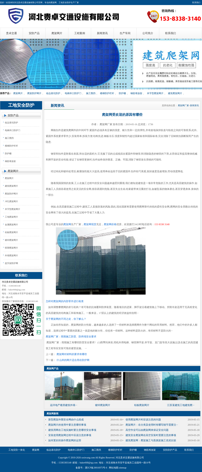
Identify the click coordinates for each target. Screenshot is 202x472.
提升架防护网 (11, 263)
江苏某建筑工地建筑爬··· (180, 405)
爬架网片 (18, 93)
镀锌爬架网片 (11, 240)
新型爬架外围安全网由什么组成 (66, 419)
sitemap (122, 467)
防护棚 (122, 93)
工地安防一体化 (16, 450)
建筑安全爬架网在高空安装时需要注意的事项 (151, 435)
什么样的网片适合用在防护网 (73, 360)
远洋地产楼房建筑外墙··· (63, 405)
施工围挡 (90, 93)
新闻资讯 (194, 105)
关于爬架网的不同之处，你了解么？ (66, 319)
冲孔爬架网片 (11, 201)
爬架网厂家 (183, 105)
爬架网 (67, 224)
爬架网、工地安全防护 (60, 2)
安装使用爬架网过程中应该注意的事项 (69, 435)
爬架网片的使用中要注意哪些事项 (67, 424)
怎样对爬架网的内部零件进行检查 (65, 301)
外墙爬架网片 (11, 255)
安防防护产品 (170, 450)
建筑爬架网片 (175, 93)
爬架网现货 (90, 224)
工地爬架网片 (11, 217)
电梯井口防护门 (73, 93)
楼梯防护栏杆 (107, 93)
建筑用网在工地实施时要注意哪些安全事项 (72, 430)
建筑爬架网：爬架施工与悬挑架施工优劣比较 (151, 440)
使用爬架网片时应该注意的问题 (143, 419)
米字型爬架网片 (155, 93)
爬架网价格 (110, 224)
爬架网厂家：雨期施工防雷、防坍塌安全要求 (71, 336)
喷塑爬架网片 (11, 248)
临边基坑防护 (53, 93)
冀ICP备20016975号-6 (96, 467)
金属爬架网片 (11, 224)
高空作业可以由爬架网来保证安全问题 (147, 430)
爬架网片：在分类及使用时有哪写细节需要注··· (152, 424)
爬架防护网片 (34, 93)
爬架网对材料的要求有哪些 (72, 354)
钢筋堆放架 (136, 93)
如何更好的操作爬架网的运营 (64, 440)
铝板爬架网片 (11, 232)
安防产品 (13, 115)
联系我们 (196, 2)
